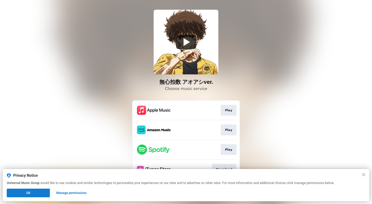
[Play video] (186, 42)
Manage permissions (71, 193)
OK (28, 193)
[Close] (363, 174)
